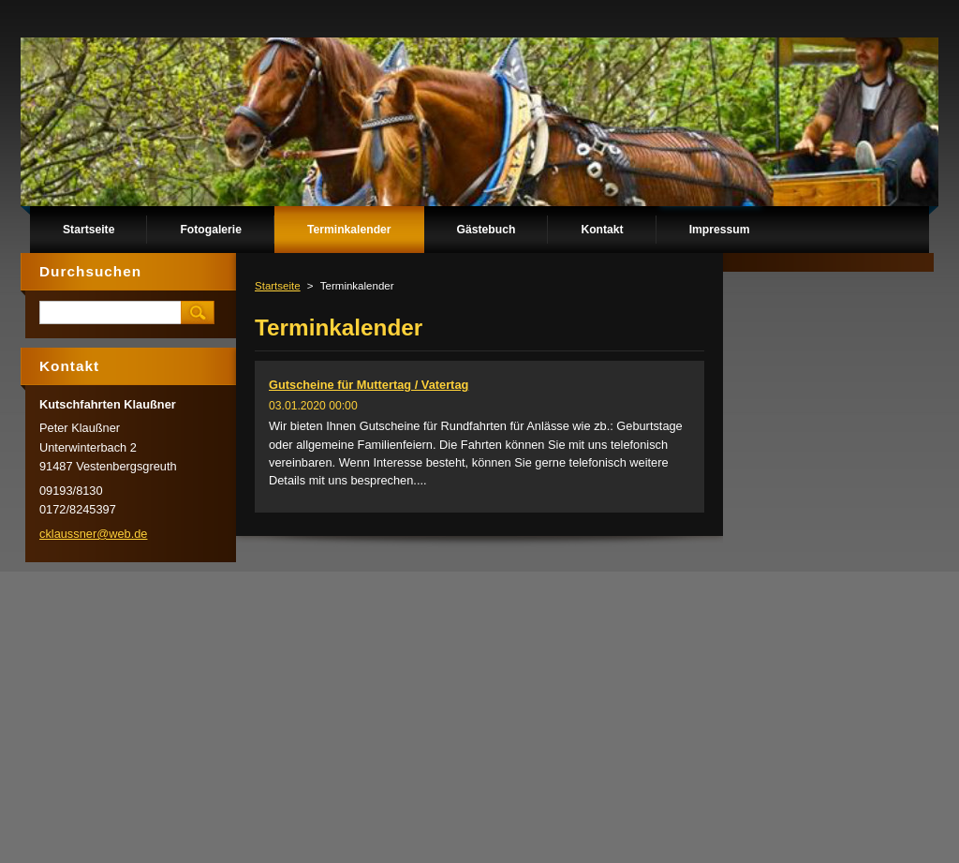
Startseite (278, 285)
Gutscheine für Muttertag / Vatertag (368, 385)
